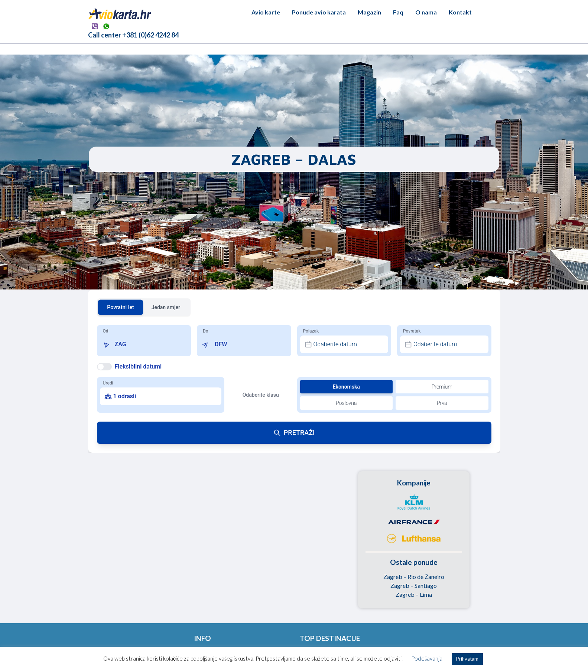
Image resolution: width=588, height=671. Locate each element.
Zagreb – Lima (414, 594)
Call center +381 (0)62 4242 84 (133, 35)
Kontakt (460, 12)
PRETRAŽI (294, 432)
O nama (426, 12)
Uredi (108, 383)
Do (205, 331)
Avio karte (265, 12)
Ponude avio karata (319, 12)
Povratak (411, 331)
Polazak (311, 331)
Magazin (369, 12)
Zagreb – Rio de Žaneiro (413, 576)
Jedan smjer (166, 307)
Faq (398, 12)
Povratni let (120, 307)
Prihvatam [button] (467, 659)
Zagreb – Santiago (413, 585)
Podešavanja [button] (426, 658)
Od (105, 331)
